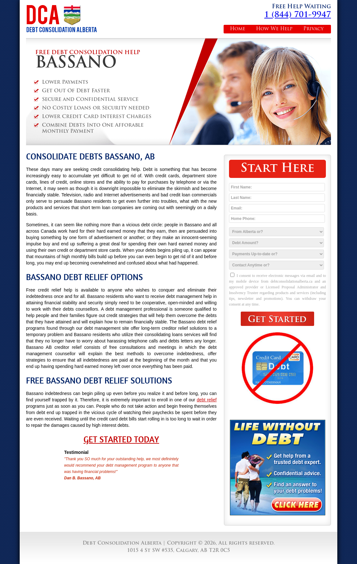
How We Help (274, 29)
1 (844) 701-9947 (297, 15)
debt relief (207, 399)
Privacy (313, 29)
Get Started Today (121, 439)
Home (237, 29)
